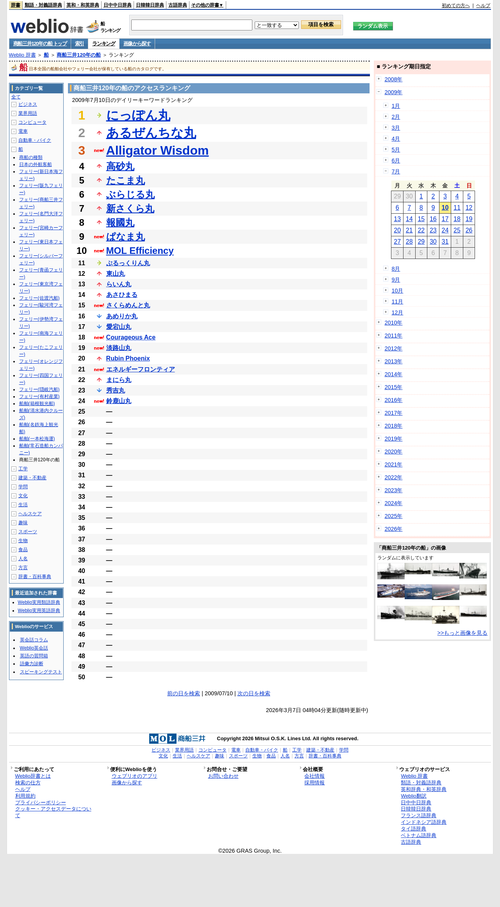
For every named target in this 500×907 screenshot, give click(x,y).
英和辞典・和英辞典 (423, 789)
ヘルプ (483, 5)
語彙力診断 (31, 663)
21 (409, 230)
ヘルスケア (30, 513)
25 (457, 230)
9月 (395, 280)
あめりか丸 (122, 316)
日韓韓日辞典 (150, 5)
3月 (395, 128)
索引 (79, 43)
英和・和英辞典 (82, 5)
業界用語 (27, 113)
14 (409, 219)
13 (397, 219)
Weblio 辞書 (22, 55)
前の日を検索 (183, 693)
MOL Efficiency (140, 250)
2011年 (393, 335)
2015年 (393, 387)
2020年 (393, 451)
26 (469, 230)
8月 (395, 269)
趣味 (23, 522)
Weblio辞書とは (33, 776)
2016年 (393, 400)
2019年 (393, 439)
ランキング (103, 43)
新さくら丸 (130, 208)
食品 (23, 549)
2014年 (393, 374)
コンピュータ (32, 122)
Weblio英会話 (34, 648)
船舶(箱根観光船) (37, 403)
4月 (395, 139)
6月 (395, 160)
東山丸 (115, 273)
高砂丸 (120, 166)
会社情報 (314, 776)
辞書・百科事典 (34, 576)
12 (469, 207)
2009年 (393, 92)
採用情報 (314, 783)
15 (421, 219)
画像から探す (137, 43)
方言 (23, 567)
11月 (397, 301)
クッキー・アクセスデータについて (53, 812)
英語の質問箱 (34, 656)
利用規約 (25, 796)
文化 (23, 495)
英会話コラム (34, 640)
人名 (23, 558)
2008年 (393, 79)
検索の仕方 (28, 783)
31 (445, 241)
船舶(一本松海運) (37, 438)
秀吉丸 (115, 390)
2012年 (393, 348)
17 (445, 219)
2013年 (393, 361)
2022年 (393, 477)
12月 (397, 312)
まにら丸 (118, 380)
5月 (395, 149)
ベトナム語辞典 (418, 835)
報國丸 (120, 222)
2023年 (393, 490)
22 (421, 230)
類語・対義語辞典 (43, 5)
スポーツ (27, 531)
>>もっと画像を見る (463, 633)
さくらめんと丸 (128, 305)
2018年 (393, 426)
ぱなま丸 (125, 236)
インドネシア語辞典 (423, 822)
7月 (395, 171)
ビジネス (27, 104)
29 (421, 241)
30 (433, 241)
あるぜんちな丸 (151, 133)
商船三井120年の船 (79, 55)
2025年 (393, 516)
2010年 (393, 323)
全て (16, 97)
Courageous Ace (131, 337)
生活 (23, 504)
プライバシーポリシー (40, 802)
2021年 (393, 464)
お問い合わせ (223, 776)
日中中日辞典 (118, 5)
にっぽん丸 (138, 115)
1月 (395, 106)
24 (445, 230)
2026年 (393, 529)
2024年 (393, 503)
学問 (23, 486)
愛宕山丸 (118, 326)
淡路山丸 (118, 348)
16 (433, 219)
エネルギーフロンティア (140, 369)
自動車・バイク (34, 140)
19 (469, 219)
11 (457, 207)
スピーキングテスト (41, 672)
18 (457, 219)
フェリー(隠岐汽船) (39, 389)
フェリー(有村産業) (39, 396)
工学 (23, 468)
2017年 (393, 413)
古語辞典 (177, 5)
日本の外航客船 (35, 164)
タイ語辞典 (413, 829)
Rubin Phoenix (128, 358)
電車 (23, 131)
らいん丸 (118, 284)
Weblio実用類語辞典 (39, 602)
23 (433, 230)
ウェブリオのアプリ (134, 776)
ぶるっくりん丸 (128, 263)
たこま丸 (125, 180)
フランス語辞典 (418, 815)
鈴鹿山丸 (118, 401)
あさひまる (122, 294)
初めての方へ (456, 5)
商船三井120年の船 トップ (40, 43)
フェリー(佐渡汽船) (39, 298)
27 (397, 241)
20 (397, 230)
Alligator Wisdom (157, 150)
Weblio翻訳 (413, 796)
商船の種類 (31, 157)
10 (445, 207)
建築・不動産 (32, 477)
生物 (23, 540)
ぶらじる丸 (130, 194)
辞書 (15, 5)
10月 (397, 290)
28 (409, 241)
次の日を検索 (254, 693)
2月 (395, 117)
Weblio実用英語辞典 (39, 610)
